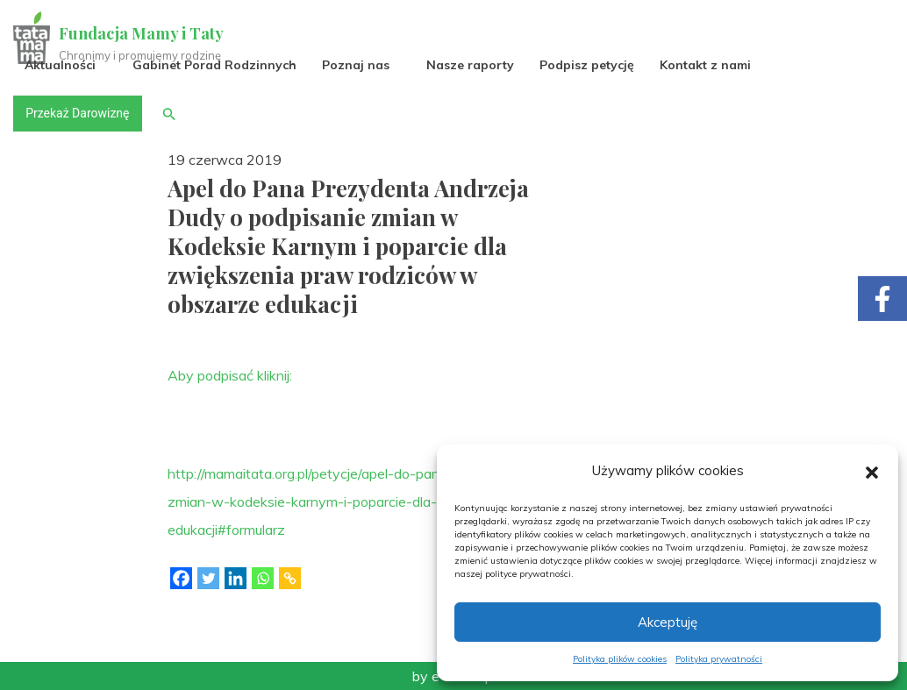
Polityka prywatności (718, 659)
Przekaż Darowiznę (78, 113)
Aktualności (60, 65)
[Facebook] (181, 578)
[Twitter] (208, 578)
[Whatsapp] (263, 578)
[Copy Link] (290, 578)
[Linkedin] (235, 578)
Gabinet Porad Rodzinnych (215, 65)
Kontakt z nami (706, 65)
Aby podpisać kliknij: (230, 375)
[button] (872, 471)
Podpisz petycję (587, 65)
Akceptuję (667, 622)
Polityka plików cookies (620, 659)
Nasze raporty (471, 65)
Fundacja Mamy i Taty (142, 33)
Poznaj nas (356, 65)
